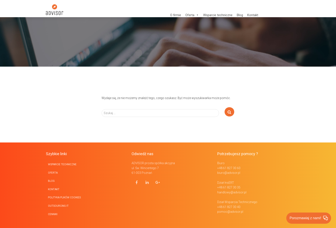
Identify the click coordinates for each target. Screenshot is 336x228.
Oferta (192, 15)
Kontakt (252, 15)
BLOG (51, 180)
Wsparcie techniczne (217, 15)
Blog (240, 15)
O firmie (175, 15)
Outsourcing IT (58, 205)
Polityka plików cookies (64, 197)
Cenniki (52, 214)
